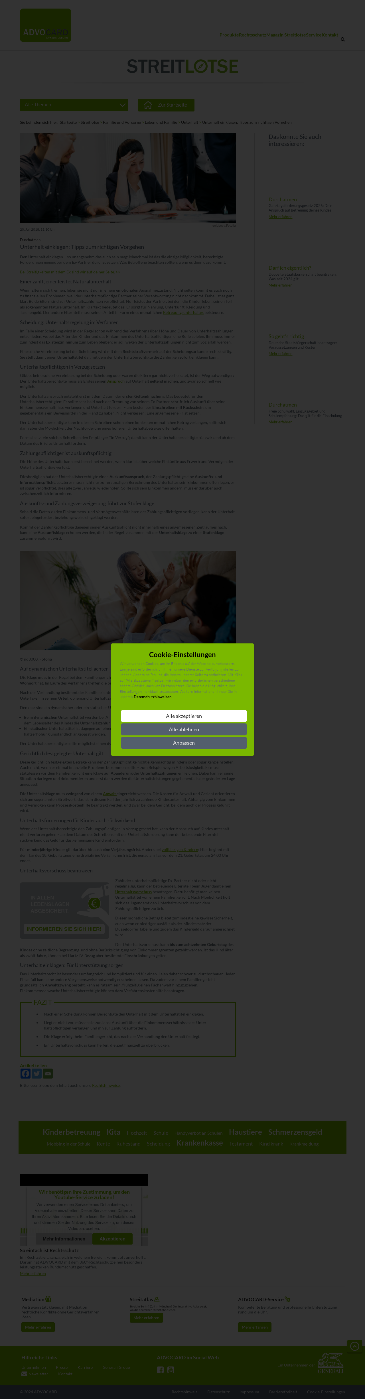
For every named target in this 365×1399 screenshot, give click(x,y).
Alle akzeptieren (184, 716)
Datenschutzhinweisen (152, 697)
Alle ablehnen (184, 729)
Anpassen (184, 743)
